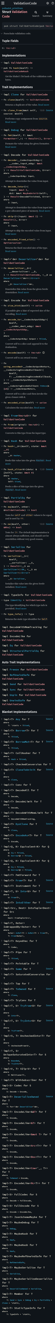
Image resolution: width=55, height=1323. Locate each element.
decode (12, 160)
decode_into (15, 186)
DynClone (22, 824)
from (10, 424)
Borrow (20, 730)
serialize (14, 556)
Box (33, 1156)
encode (12, 352)
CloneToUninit (25, 769)
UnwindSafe (17, 700)
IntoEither (23, 902)
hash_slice (15, 469)
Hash (14, 441)
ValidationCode (25, 3)
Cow (33, 1168)
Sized (43, 339)
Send (13, 684)
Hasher (17, 455)
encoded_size (16, 402)
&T (34, 1111)
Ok (23, 569)
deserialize (15, 268)
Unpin (13, 695)
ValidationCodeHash (16, 71)
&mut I (23, 189)
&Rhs (6, 527)
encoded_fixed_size (20, 239)
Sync (13, 689)
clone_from (15, 110)
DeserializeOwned (26, 1096)
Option (8, 242)
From (14, 415)
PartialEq (18, 497)
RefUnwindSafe (20, 675)
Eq (11, 645)
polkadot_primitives (12, 8)
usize (16, 242)
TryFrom (25, 1005)
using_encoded (13, 366)
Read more (43, 104)
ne (9, 524)
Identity (16, 600)
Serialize (18, 547)
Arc (33, 1145)
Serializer (10, 569)
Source (49, 110)
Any (18, 719)
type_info (14, 614)
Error (47, 138)
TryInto (25, 1020)
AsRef (18, 933)
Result (33, 138)
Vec (48, 25)
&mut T (35, 1134)
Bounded (15, 1060)
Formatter (10, 138)
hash (16, 68)
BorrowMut (22, 741)
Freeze (14, 669)
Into (23, 891)
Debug (15, 130)
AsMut (30, 933)
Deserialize (27, 259)
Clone (15, 94)
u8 (52, 25)
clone (11, 99)
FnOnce (43, 386)
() (39, 138)
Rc (32, 1183)
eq (9, 506)
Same (19, 969)
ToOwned (21, 989)
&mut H (28, 472)
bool (34, 510)
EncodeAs (22, 835)
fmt (10, 135)
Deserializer (12, 278)
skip (10, 216)
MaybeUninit (30, 193)
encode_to (14, 319)
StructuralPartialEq (24, 650)
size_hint (14, 305)
